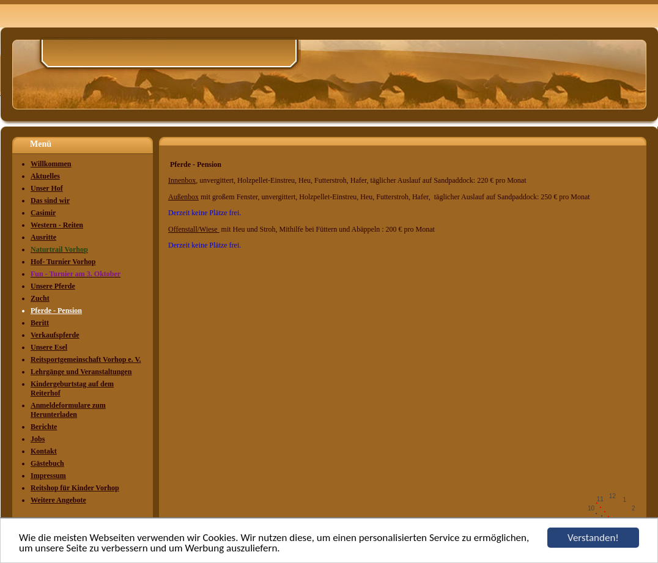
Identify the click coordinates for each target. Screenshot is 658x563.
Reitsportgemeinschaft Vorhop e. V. (86, 359)
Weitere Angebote (58, 500)
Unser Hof (47, 188)
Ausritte (43, 237)
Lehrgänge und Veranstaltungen (81, 371)
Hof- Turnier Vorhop (63, 261)
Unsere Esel (49, 347)
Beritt (40, 322)
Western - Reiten (57, 225)
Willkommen (51, 164)
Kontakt (44, 451)
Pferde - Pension (56, 310)
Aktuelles (45, 176)
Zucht (40, 298)
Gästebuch (47, 463)
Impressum (48, 475)
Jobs (38, 439)
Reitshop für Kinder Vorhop (75, 488)
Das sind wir (50, 200)
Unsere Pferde (53, 286)
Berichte (44, 426)
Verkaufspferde (55, 335)
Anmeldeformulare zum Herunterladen (68, 410)
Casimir (43, 212)
